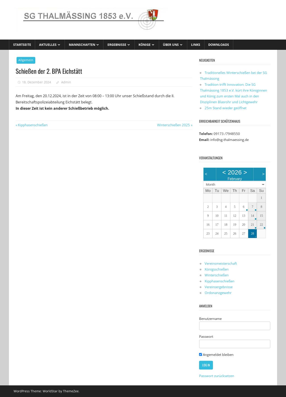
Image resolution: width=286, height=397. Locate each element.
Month (210, 184)
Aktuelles (48, 44)
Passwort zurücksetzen (216, 376)
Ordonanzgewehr (218, 292)
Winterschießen (217, 275)
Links (195, 44)
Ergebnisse (116, 44)
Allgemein (25, 60)
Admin (66, 82)
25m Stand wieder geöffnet (225, 108)
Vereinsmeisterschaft (221, 263)
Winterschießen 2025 (173, 125)
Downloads (218, 44)
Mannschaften (82, 44)
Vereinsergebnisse (219, 287)
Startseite (22, 44)
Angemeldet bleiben (216, 354)
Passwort (206, 336)
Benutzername (210, 318)
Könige (145, 44)
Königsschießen (217, 269)
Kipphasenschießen (33, 125)
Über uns (171, 44)
